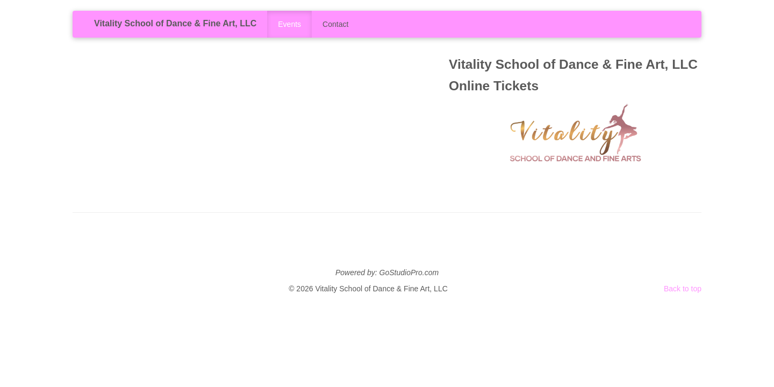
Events (289, 24)
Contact (335, 24)
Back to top (682, 288)
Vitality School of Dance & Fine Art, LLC (175, 23)
